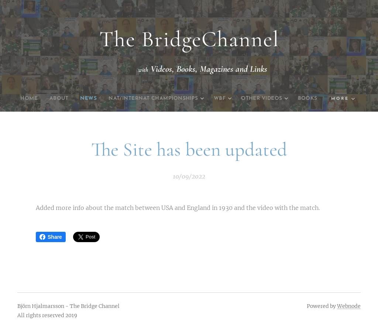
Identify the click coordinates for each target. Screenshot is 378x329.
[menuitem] (33, 98)
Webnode (349, 306)
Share (50, 237)
